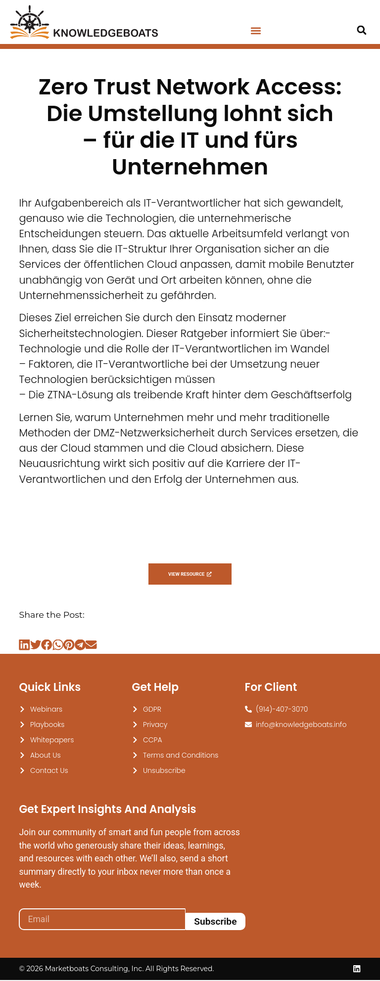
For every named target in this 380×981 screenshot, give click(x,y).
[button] (255, 31)
